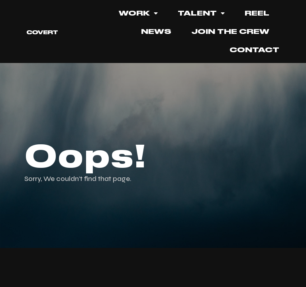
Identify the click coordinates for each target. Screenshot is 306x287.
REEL (257, 13)
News (156, 31)
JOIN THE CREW (230, 31)
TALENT (201, 13)
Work (138, 13)
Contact (254, 50)
